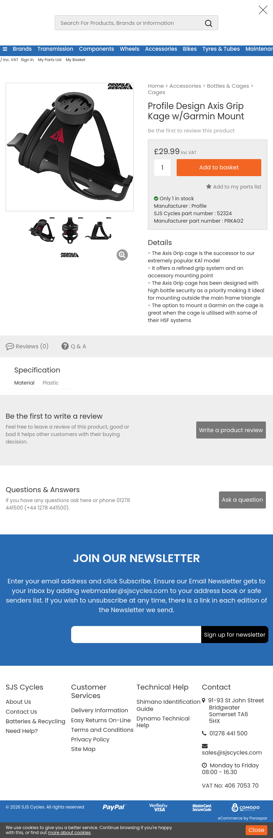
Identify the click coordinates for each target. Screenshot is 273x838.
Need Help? (22, 731)
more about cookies (69, 832)
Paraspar (258, 818)
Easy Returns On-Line (101, 720)
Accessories (161, 49)
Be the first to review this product (191, 130)
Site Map (83, 749)
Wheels (129, 49)
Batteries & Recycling (35, 721)
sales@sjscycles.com (232, 753)
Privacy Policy (90, 739)
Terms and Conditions (102, 730)
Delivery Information (99, 710)
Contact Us (21, 712)
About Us (18, 702)
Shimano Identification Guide (168, 705)
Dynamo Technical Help (163, 721)
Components (96, 49)
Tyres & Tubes (221, 49)
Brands (22, 49)
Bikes (190, 49)
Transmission (55, 49)
